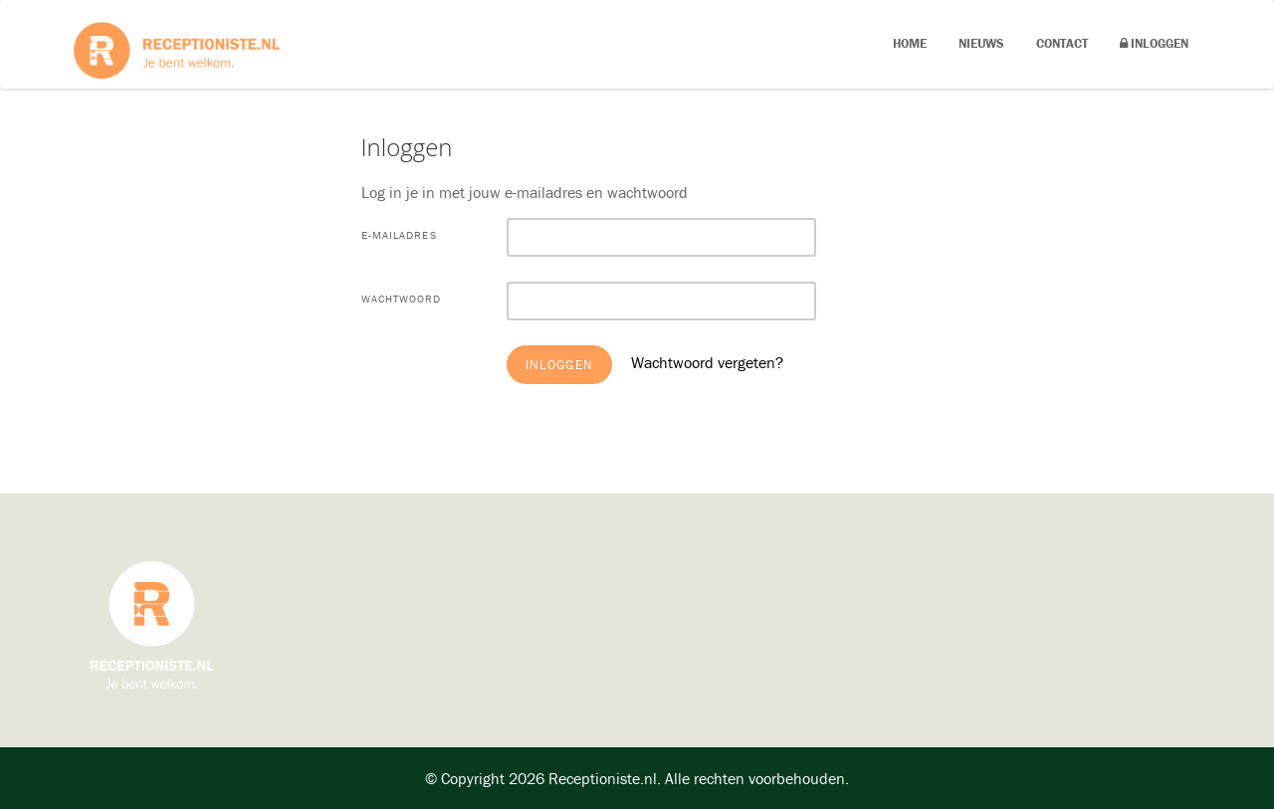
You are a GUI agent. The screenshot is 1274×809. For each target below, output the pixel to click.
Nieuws (981, 43)
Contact (1062, 43)
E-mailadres (399, 235)
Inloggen (1154, 43)
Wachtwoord (401, 298)
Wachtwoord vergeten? (707, 362)
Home (910, 43)
